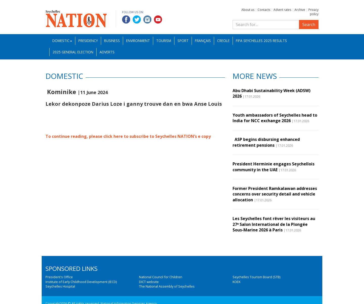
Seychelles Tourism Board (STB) (256, 277)
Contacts (264, 10)
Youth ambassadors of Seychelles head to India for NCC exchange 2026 (275, 117)
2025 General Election (73, 52)
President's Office (59, 277)
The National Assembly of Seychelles (167, 286)
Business (112, 40)
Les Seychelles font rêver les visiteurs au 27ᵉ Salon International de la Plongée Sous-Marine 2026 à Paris (274, 224)
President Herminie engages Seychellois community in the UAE (273, 166)
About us (247, 10)
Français (203, 40)
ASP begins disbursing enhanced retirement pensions (266, 142)
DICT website (149, 281)
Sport (183, 40)
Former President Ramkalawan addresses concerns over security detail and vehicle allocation (275, 194)
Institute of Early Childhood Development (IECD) (81, 281)
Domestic (62, 40)
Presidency (88, 40)
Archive (299, 10)
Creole (223, 40)
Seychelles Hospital (60, 286)
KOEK (236, 281)
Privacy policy (313, 12)
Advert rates (282, 10)
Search (308, 24)
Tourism (163, 40)
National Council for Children (160, 277)
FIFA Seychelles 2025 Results (261, 40)
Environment (138, 40)
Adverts (107, 52)
